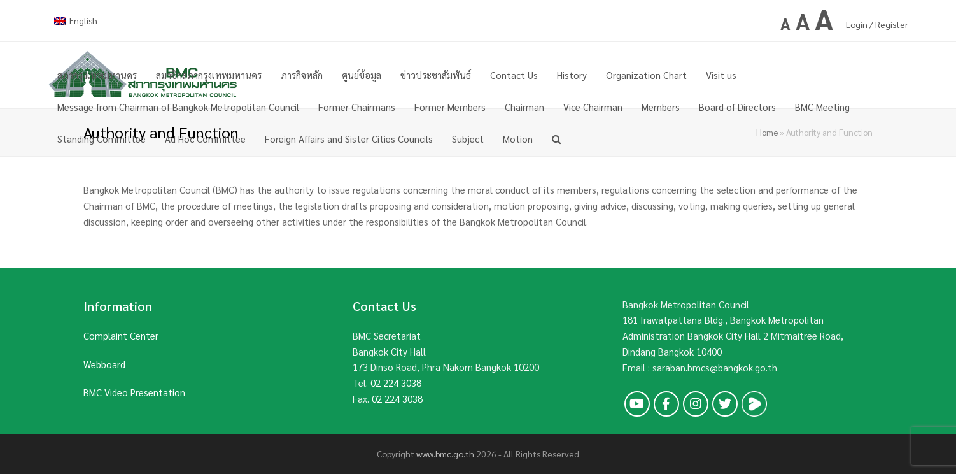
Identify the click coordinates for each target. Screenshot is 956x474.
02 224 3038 (395, 383)
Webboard (104, 364)
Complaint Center (120, 335)
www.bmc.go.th (445, 453)
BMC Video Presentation (134, 392)
